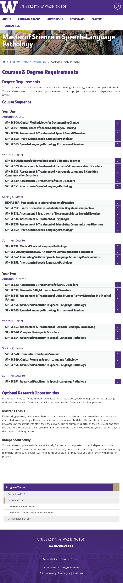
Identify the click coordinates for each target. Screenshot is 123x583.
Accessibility (50, 559)
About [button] (6, 19)
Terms (76, 559)
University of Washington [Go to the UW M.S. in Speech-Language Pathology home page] (9, 6)
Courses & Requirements (23, 506)
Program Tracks (19, 61)
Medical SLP (40, 61)
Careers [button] (96, 19)
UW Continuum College (57, 567)
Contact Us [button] (12, 26)
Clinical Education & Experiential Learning (31, 512)
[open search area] (117, 6)
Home (4, 60)
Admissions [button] (55, 19)
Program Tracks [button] (29, 19)
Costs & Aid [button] (77, 19)
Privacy (65, 559)
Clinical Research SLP (19, 518)
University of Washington (43, 6)
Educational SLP (16, 494)
